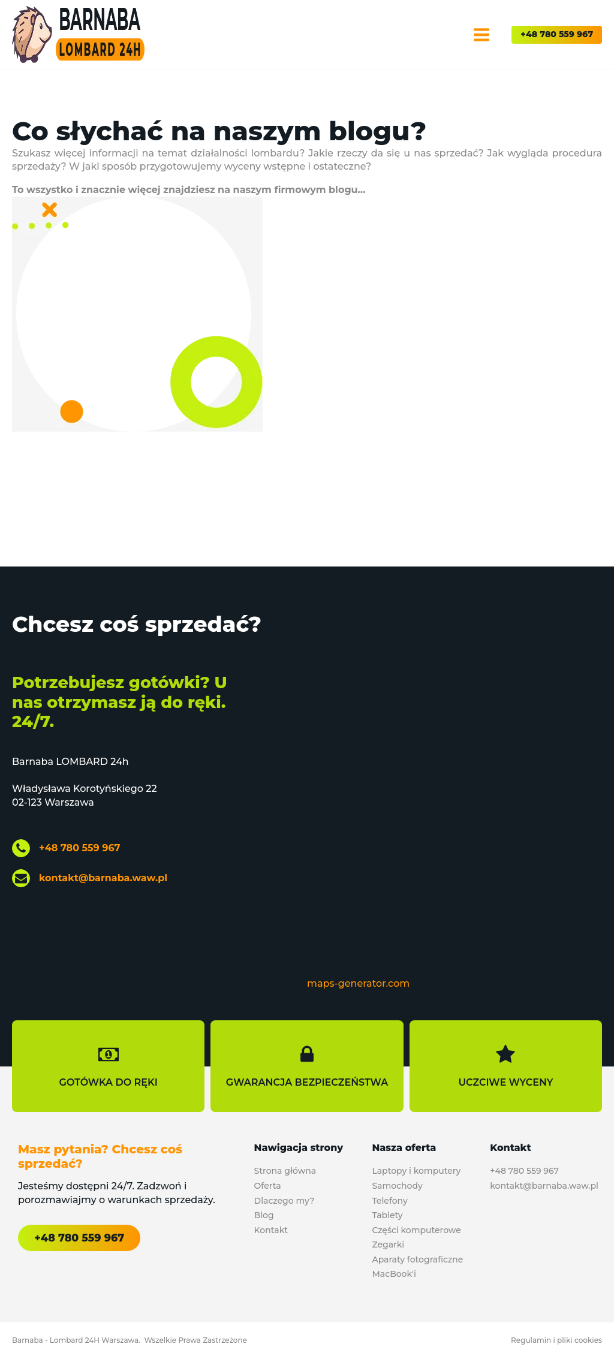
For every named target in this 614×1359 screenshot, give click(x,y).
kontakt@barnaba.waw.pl (103, 878)
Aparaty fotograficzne (417, 1259)
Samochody (397, 1185)
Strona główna (285, 1170)
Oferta (267, 1185)
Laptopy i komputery (416, 1170)
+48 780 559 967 (556, 34)
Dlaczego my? (284, 1200)
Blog (264, 1215)
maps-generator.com (358, 983)
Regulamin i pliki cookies (556, 1340)
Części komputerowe (416, 1230)
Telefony (389, 1200)
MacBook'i (394, 1273)
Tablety (387, 1215)
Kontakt (271, 1230)
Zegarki (388, 1244)
